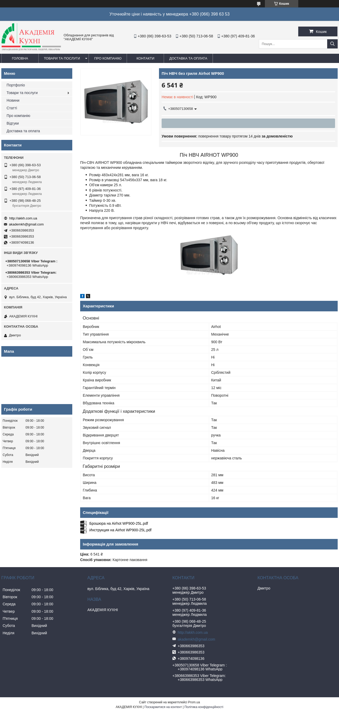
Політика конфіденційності (203, 707)
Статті (12, 108)
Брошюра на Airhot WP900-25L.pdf (118, 523)
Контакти (145, 58)
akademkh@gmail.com (26, 224)
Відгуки (13, 123)
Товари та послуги (62, 58)
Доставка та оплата (188, 58)
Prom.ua (194, 702)
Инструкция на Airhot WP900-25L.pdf (120, 530)
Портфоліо (16, 85)
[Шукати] (332, 43)
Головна (20, 58)
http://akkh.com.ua (23, 218)
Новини (13, 100)
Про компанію (107, 58)
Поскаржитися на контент (163, 707)
